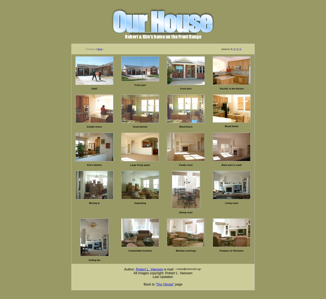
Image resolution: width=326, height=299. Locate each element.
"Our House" (165, 284)
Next (100, 49)
